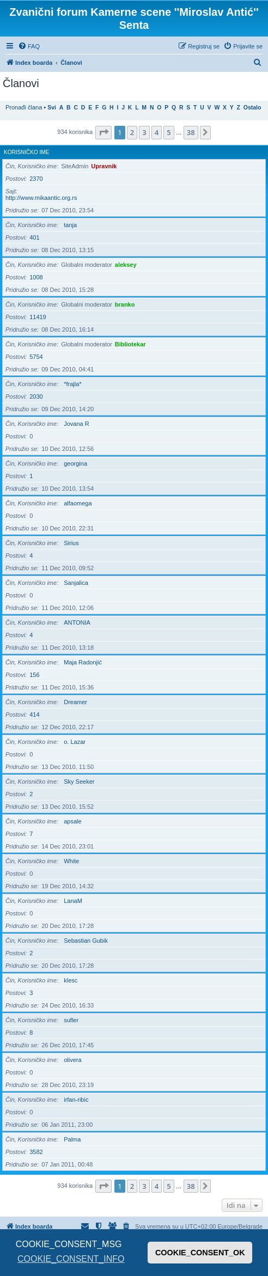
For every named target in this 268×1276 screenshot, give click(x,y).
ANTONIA (77, 622)
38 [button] (191, 132)
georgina (75, 463)
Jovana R (76, 423)
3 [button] (144, 132)
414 (34, 714)
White (71, 861)
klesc (70, 980)
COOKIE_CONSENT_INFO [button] (70, 1258)
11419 (37, 317)
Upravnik (104, 166)
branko (125, 304)
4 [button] (157, 132)
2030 (35, 396)
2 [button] (132, 132)
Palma (72, 1139)
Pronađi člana (23, 107)
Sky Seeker (79, 781)
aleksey (126, 264)
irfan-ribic (76, 1099)
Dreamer (75, 702)
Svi (51, 108)
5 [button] (168, 132)
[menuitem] (29, 46)
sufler (71, 1020)
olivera (72, 1060)
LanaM (73, 901)
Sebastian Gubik (86, 940)
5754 (35, 356)
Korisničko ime (26, 152)
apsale (72, 821)
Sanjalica (76, 582)
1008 (35, 277)
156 (34, 674)
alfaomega (78, 503)
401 (34, 237)
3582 (35, 1152)
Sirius (71, 543)
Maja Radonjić (83, 662)
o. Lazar (75, 741)
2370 (35, 178)
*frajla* (72, 384)
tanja (70, 225)
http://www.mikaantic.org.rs (41, 197)
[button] (103, 132)
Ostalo (252, 108)
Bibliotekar (130, 344)
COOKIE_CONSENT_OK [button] (200, 1252)
